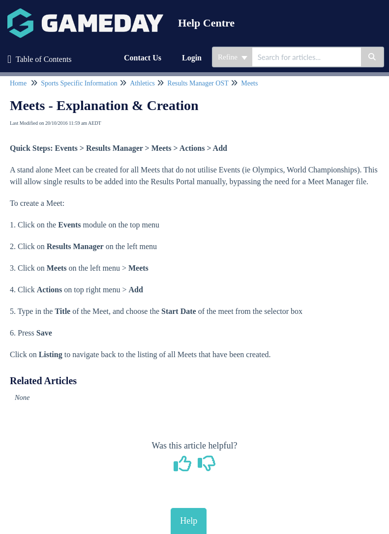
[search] (306, 57)
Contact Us (142, 58)
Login (192, 58)
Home (18, 83)
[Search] (372, 57)
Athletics (142, 83)
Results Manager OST (197, 83)
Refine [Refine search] (232, 57)
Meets (249, 83)
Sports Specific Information (79, 83)
